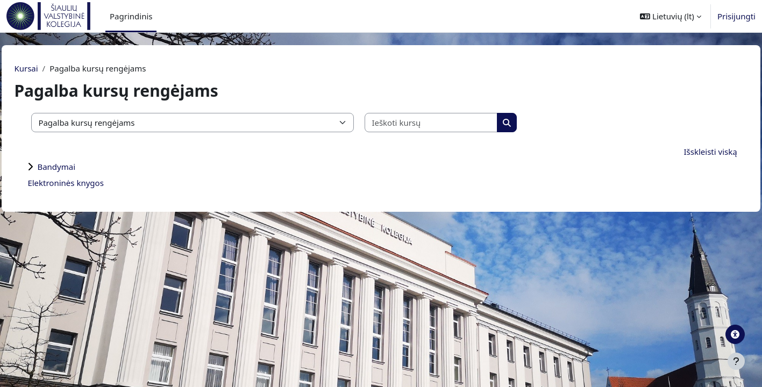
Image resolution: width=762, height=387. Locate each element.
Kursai (50, 68)
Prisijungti (736, 16)
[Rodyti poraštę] (736, 361)
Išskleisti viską (686, 151)
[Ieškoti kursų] (455, 123)
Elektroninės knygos (89, 182)
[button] (670, 16)
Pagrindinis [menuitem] (131, 16)
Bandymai (80, 166)
